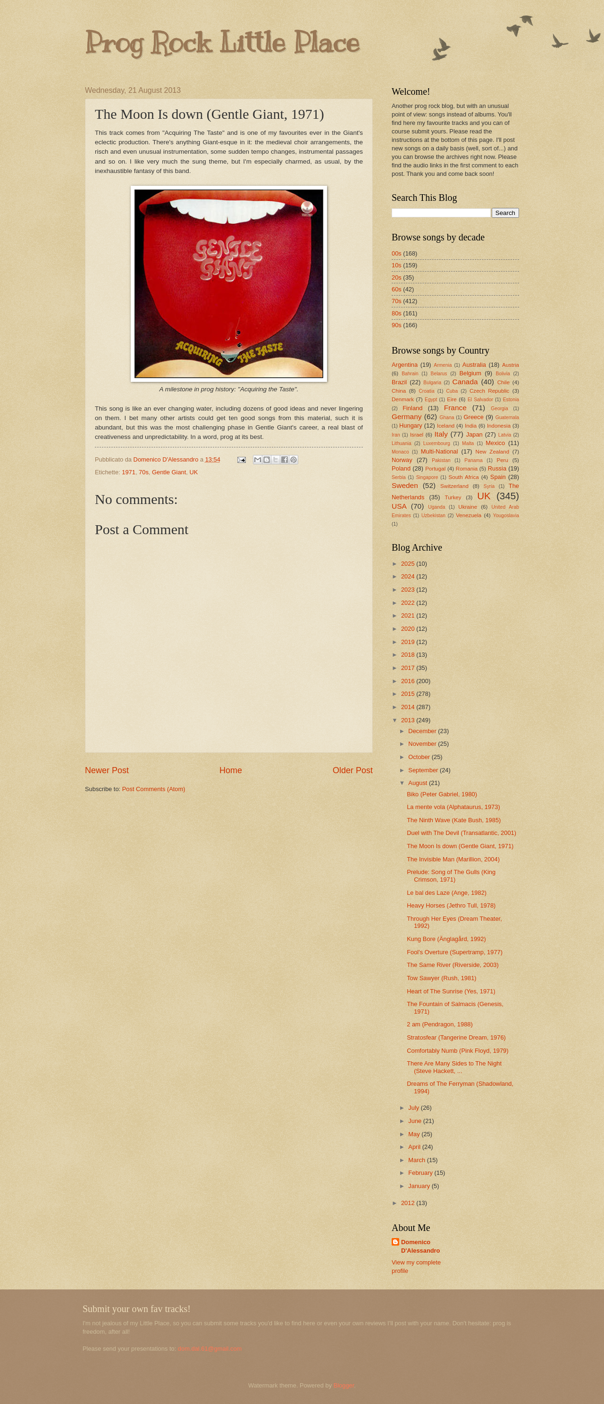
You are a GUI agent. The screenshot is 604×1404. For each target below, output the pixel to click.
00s (397, 253)
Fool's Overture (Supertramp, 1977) (455, 952)
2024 (408, 576)
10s (397, 265)
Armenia (443, 365)
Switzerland (454, 486)
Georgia (499, 408)
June (415, 1120)
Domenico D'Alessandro (420, 1246)
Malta (468, 443)
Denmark (403, 399)
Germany (406, 417)
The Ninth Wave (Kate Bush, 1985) (454, 820)
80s (397, 313)
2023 (408, 589)
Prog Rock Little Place (222, 42)
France (455, 408)
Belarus (439, 373)
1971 (128, 472)
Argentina (405, 364)
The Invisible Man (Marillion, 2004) (453, 859)
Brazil (399, 382)
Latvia (504, 435)
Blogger (344, 1385)
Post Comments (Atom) (153, 789)
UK (193, 472)
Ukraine (467, 507)
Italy (441, 434)
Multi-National (439, 451)
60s (397, 289)
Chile (503, 382)
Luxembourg (436, 443)
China (399, 391)
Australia (474, 364)
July (414, 1107)
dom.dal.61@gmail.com (210, 1348)
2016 (408, 681)
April (415, 1146)
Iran (396, 435)
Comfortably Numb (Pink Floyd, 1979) (457, 1050)
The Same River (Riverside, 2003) (453, 964)
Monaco (400, 451)
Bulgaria (432, 382)
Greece (474, 417)
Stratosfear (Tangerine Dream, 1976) (456, 1037)
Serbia (399, 477)
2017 (408, 667)
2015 (408, 693)
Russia (497, 468)
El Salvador (480, 399)
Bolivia (502, 373)
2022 (408, 602)
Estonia (511, 399)
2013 (408, 720)
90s (397, 325)
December (423, 731)
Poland (401, 468)
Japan (474, 434)
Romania (467, 468)
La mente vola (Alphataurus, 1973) (453, 806)
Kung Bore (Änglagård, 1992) (446, 938)
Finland (412, 408)
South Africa (463, 477)
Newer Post (107, 770)
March (417, 1160)
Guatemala (507, 417)
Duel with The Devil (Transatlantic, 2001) (461, 832)
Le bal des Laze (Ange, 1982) (447, 892)
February (421, 1172)
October (419, 756)
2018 (408, 654)
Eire (452, 399)
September (424, 770)
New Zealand (493, 451)
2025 (408, 563)
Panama (473, 460)
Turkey (453, 497)
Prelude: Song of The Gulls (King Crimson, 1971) (451, 875)
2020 (408, 628)
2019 (408, 641)
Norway (402, 459)
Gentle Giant (169, 472)
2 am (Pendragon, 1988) (440, 1024)
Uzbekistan (433, 515)
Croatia (426, 391)
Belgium (470, 373)
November (423, 743)
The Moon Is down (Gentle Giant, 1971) (460, 846)
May (414, 1134)
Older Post (353, 770)
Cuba (452, 391)
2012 (408, 1202)
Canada (465, 382)
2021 (408, 615)
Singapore (427, 477)
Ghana (446, 417)
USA (399, 506)
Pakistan (441, 460)
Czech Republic (489, 391)
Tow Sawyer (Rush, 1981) (441, 978)
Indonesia (499, 426)
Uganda (436, 507)
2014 (408, 706)
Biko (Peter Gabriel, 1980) (442, 794)
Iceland (445, 426)
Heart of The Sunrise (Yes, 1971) (451, 991)
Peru (502, 460)
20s (397, 277)
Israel (416, 435)
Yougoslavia (506, 515)
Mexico (495, 442)
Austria (510, 365)
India (471, 426)
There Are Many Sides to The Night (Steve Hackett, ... (454, 1067)
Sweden (405, 485)
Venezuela (468, 515)
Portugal (435, 468)
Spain (498, 476)
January (419, 1185)
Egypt (431, 399)
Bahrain (410, 373)
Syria (489, 486)
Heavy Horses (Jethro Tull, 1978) (451, 905)
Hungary (410, 425)
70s (144, 472)
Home (230, 770)
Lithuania (401, 443)
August (418, 782)
